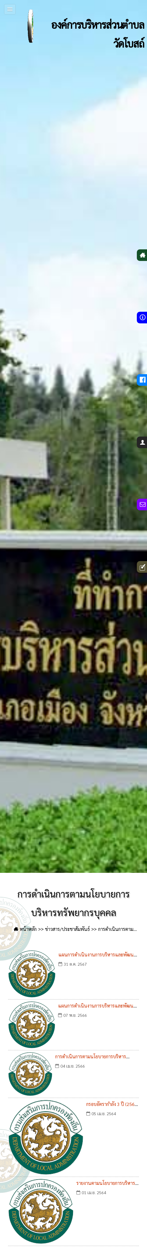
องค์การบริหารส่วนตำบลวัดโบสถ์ (79, 26)
